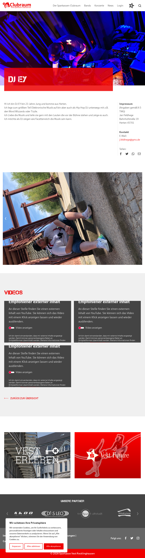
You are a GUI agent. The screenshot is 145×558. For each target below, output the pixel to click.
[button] (140, 5)
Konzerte (99, 5)
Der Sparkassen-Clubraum (66, 5)
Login (120, 5)
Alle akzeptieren (54, 546)
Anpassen (16, 546)
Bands (87, 5)
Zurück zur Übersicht (21, 398)
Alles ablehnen (33, 546)
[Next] (139, 219)
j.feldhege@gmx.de (129, 140)
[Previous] (5, 219)
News (110, 5)
